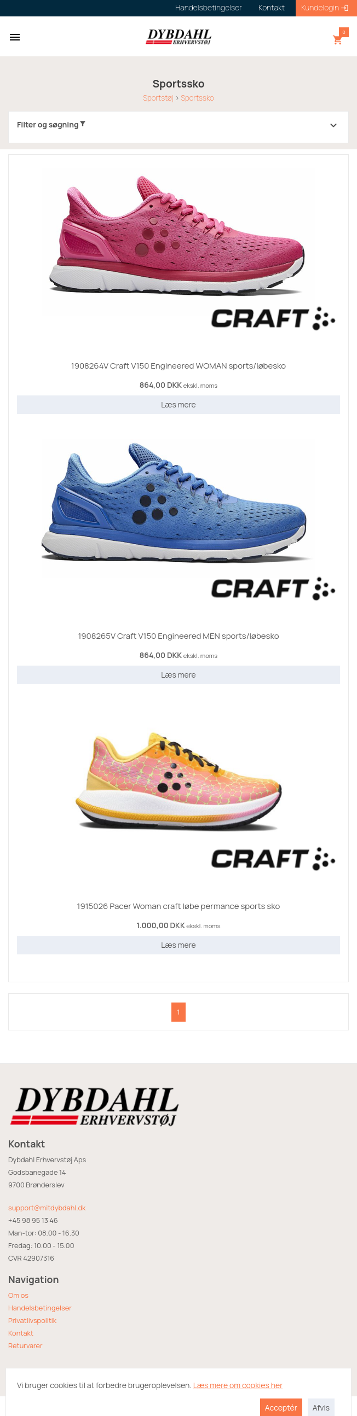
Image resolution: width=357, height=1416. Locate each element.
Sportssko (197, 98)
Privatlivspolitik (32, 1320)
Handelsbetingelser (40, 1308)
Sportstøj (158, 98)
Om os (18, 1295)
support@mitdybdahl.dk (46, 1208)
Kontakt (20, 1333)
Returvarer (25, 1345)
